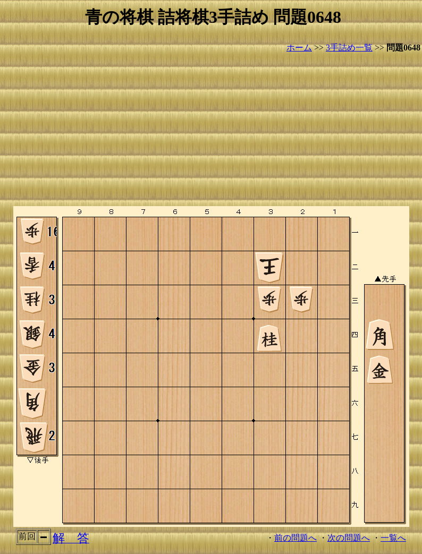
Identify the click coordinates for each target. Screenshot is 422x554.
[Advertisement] (213, 130)
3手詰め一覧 (349, 47)
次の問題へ (348, 537)
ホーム (299, 47)
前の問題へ (295, 537)
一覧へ (393, 537)
